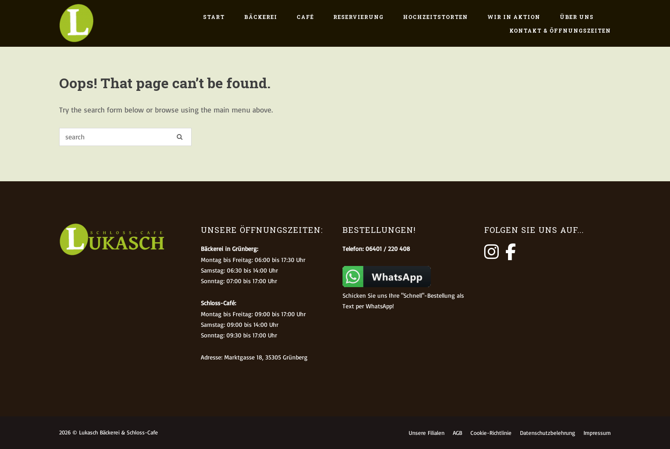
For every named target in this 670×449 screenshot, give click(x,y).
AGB (457, 432)
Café (305, 16)
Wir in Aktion (513, 16)
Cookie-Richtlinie (491, 432)
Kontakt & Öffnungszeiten (560, 30)
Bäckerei (260, 16)
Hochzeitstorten (435, 16)
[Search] (180, 136)
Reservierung (358, 16)
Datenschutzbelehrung (547, 432)
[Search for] (125, 137)
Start (214, 16)
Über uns (577, 16)
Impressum (597, 432)
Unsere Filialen (426, 432)
